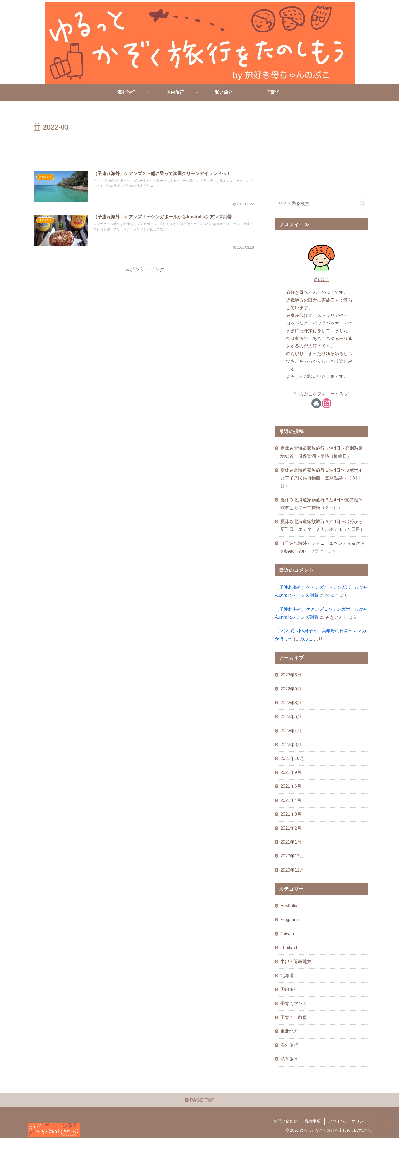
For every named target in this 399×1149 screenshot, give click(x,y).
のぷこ (321, 279)
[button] (362, 203)
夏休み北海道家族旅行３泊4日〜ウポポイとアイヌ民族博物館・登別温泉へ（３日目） (322, 478)
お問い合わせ (285, 1132)
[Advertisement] (144, 148)
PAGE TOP (199, 1110)
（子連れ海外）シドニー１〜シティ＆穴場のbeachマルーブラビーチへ (323, 549)
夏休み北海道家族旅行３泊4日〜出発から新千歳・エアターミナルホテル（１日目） (323, 527)
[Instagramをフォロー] (326, 403)
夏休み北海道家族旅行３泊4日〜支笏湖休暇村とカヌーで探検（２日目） (322, 505)
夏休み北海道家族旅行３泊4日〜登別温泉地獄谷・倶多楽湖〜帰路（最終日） (322, 452)
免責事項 (313, 1132)
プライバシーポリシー (348, 1132)
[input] (321, 203)
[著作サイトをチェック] (316, 403)
